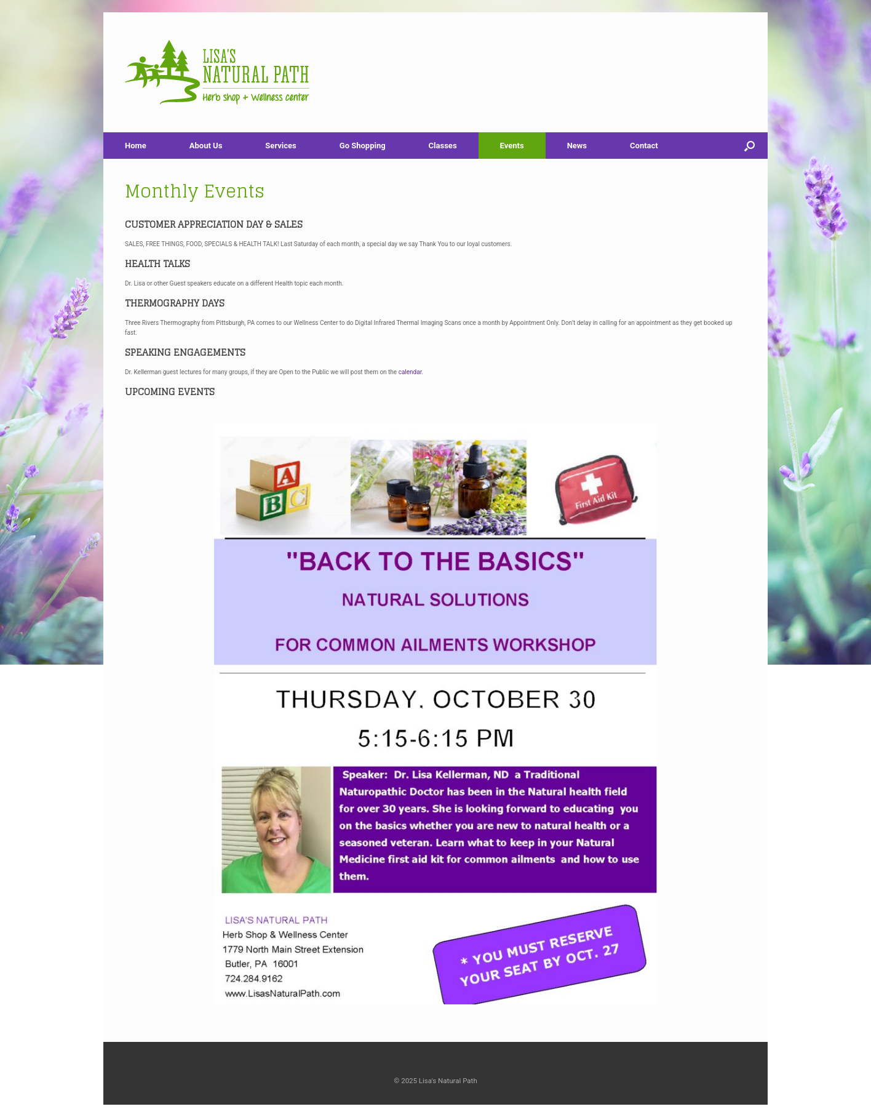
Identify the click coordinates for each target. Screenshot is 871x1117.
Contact (644, 145)
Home (135, 145)
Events (512, 145)
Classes (443, 145)
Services (280, 145)
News (577, 145)
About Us (206, 145)
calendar (410, 372)
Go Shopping (363, 145)
